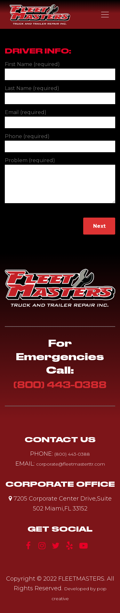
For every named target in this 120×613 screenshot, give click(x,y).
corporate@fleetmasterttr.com (70, 464)
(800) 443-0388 (60, 384)
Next (99, 226)
